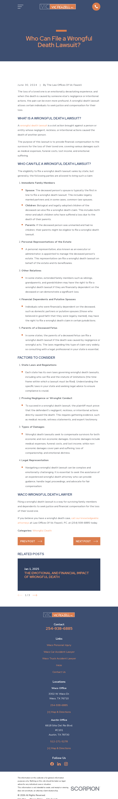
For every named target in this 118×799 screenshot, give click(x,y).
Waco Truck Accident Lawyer (59, 658)
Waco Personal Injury (59, 645)
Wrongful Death (42, 530)
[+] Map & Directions (59, 712)
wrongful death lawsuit (33, 125)
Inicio (59, 665)
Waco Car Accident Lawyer (59, 652)
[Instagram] (66, 764)
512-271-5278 (59, 741)
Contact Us (59, 672)
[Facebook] (52, 764)
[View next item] (35, 595)
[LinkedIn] (59, 764)
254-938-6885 (59, 628)
